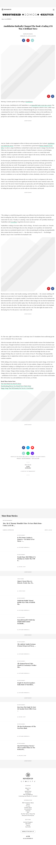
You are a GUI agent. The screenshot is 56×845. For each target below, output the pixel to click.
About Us (28, 788)
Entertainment (26, 458)
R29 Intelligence (28, 794)
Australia (28, 827)
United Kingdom (28, 822)
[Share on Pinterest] (28, 40)
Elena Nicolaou (28, 33)
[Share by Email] (32, 40)
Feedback (28, 793)
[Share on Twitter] (28, 447)
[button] (28, 40)
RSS (28, 812)
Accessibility (28, 809)
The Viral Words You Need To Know (11, 383)
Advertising (28, 791)
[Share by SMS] (32, 453)
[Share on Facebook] (23, 40)
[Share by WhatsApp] (28, 453)
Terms (28, 804)
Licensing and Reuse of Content (28, 796)
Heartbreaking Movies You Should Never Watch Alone (16, 386)
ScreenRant (14, 222)
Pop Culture (35, 458)
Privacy (28, 806)
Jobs (28, 789)
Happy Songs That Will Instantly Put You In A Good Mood (17, 388)
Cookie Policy (28, 807)
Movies (19, 458)
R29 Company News (28, 802)
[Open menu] (53, 9)
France (28, 825)
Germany (28, 823)
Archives (28, 810)
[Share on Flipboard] (32, 447)
